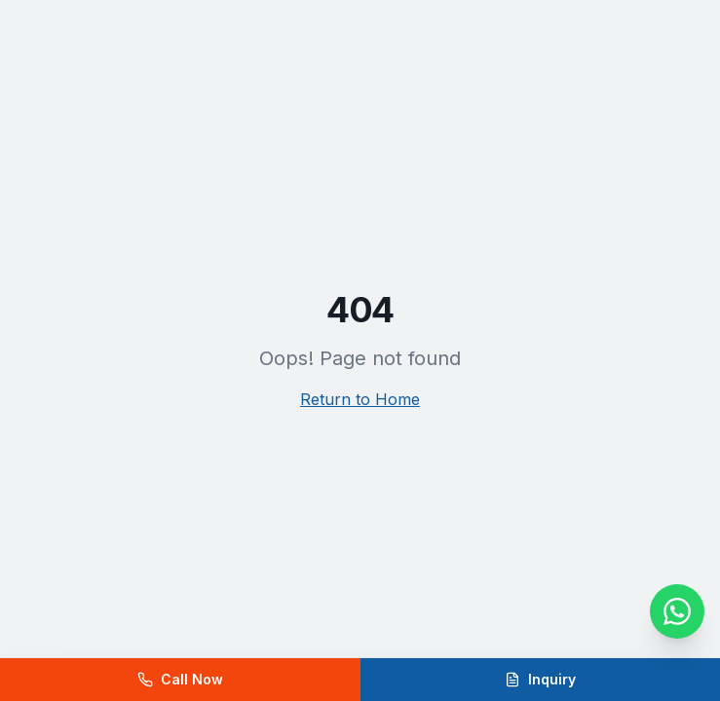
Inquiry (540, 679)
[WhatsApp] (677, 611)
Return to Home (360, 399)
